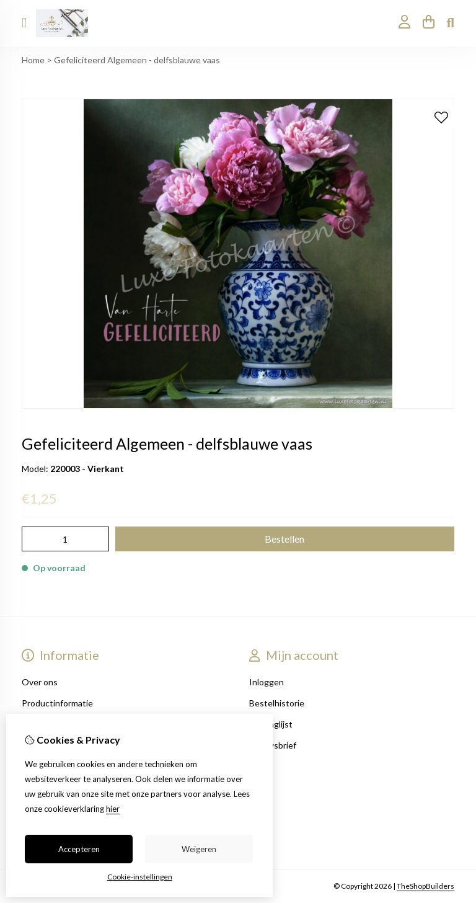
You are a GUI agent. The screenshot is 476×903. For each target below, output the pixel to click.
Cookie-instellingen (139, 876)
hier (113, 809)
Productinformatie (57, 703)
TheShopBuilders (425, 886)
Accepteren (79, 849)
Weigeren (199, 849)
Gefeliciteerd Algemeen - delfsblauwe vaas (137, 60)
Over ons (40, 682)
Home (33, 60)
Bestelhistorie (276, 703)
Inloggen (266, 682)
